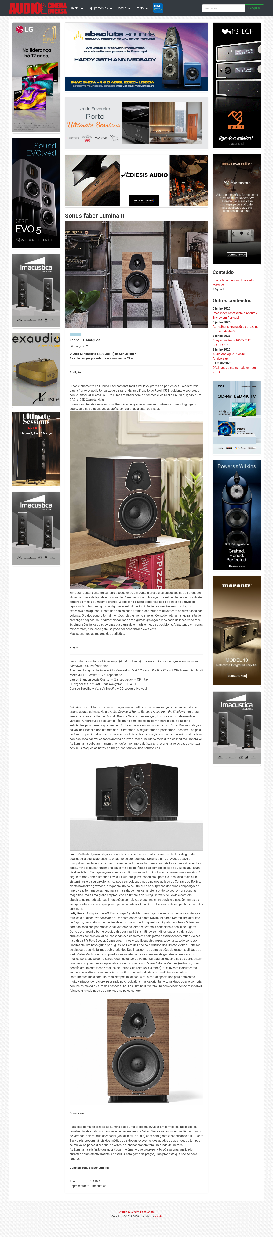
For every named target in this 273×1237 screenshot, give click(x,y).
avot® (158, 1216)
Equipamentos (98, 8)
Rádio (140, 8)
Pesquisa (254, 8)
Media (122, 8)
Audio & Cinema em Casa (136, 1212)
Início (75, 8)
